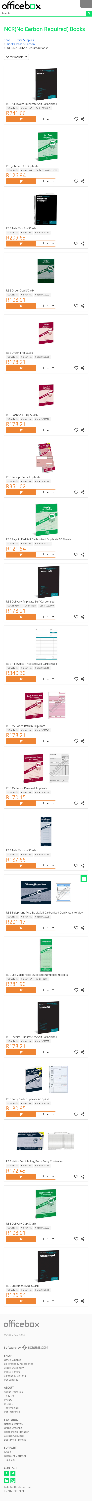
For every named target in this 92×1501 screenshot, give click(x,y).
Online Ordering (13, 1427)
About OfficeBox (13, 1391)
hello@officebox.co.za (17, 1487)
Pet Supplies (11, 1379)
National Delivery (13, 1423)
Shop (7, 40)
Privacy (8, 1399)
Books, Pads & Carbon (21, 44)
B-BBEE (8, 1403)
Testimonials (11, 1407)
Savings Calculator (14, 1435)
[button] (86, 4)
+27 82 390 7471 (14, 1491)
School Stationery (14, 1367)
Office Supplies (24, 40)
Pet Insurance (12, 1411)
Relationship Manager (16, 1431)
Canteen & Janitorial (15, 1375)
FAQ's (7, 1452)
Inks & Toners (12, 1371)
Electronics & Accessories (18, 1363)
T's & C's (9, 1395)
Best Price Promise (15, 1439)
